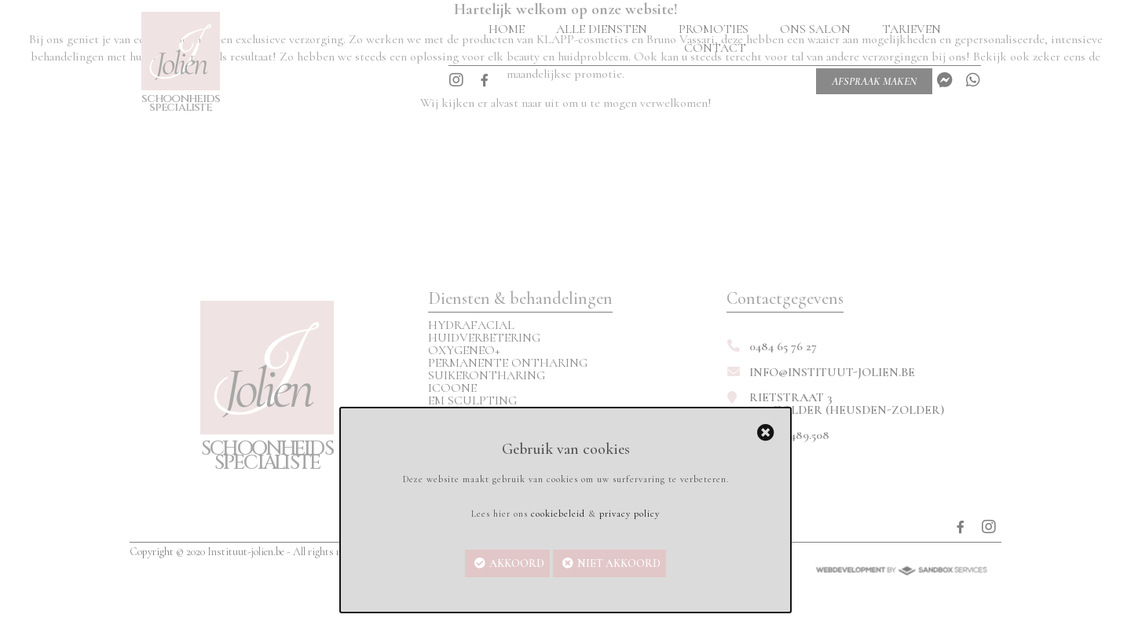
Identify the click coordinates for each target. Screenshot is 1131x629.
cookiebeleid (558, 513)
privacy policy (629, 513)
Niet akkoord (619, 563)
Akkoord (516, 563)
